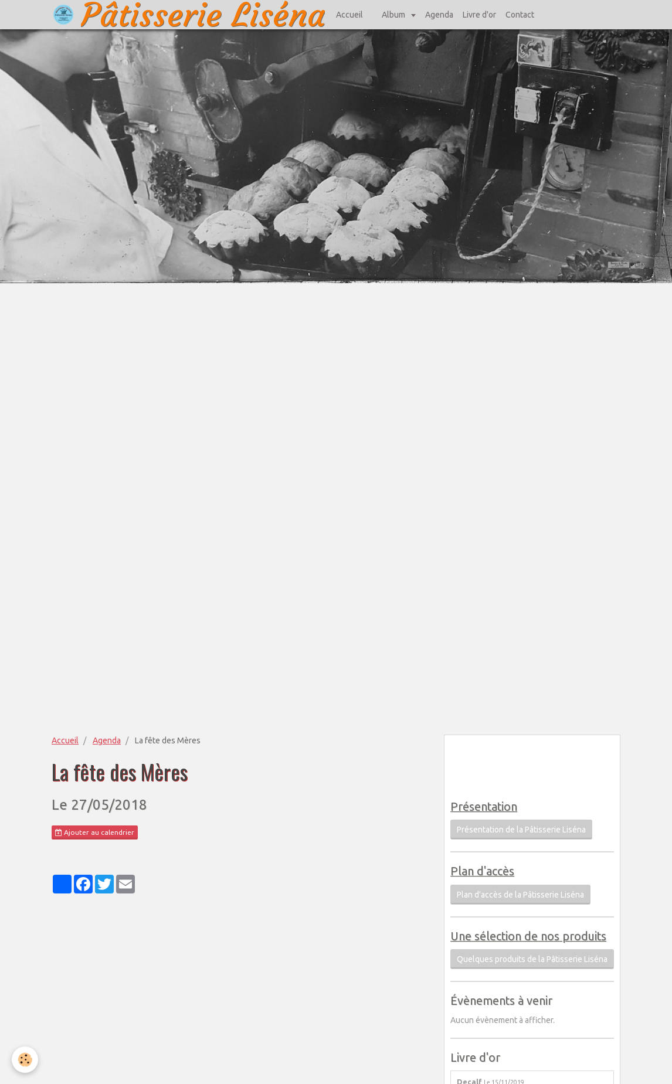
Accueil (349, 14)
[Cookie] (25, 1059)
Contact (519, 14)
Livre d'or (479, 14)
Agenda (439, 14)
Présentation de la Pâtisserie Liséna (521, 829)
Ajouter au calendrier (94, 832)
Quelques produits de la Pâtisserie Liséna (532, 959)
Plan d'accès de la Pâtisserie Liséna (520, 894)
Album (394, 14)
